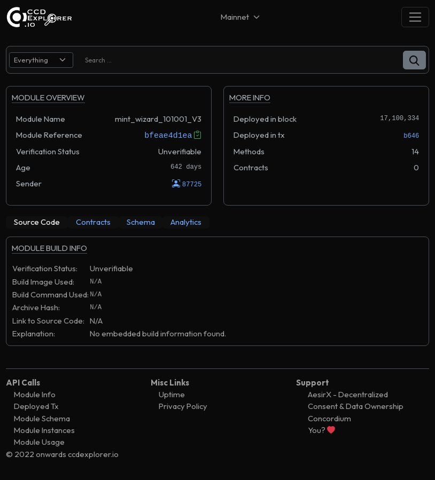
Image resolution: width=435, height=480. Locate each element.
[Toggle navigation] (415, 17)
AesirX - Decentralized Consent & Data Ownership (355, 400)
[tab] (37, 222)
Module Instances (44, 430)
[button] (414, 60)
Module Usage (39, 442)
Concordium (329, 418)
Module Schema (42, 418)
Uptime (172, 394)
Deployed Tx (36, 406)
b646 (411, 135)
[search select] (41, 60)
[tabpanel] (217, 296)
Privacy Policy (183, 406)
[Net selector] (241, 17)
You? (321, 430)
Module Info (35, 394)
